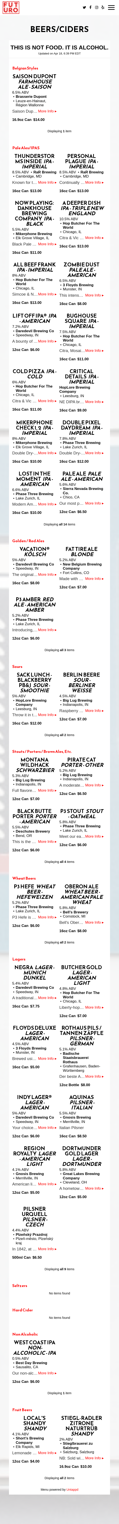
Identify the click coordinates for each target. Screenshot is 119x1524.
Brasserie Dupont (31, 97)
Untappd (72, 1489)
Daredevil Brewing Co (35, 331)
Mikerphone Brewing (34, 234)
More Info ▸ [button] (47, 111)
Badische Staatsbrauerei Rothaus (76, 1058)
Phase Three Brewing (82, 443)
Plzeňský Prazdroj (32, 1235)
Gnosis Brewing (77, 1117)
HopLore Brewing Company (74, 389)
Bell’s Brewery (75, 912)
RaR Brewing (44, 172)
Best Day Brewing (31, 1363)
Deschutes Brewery (33, 831)
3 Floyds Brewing (78, 285)
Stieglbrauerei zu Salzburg (78, 1445)
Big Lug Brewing (77, 700)
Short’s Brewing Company (30, 1440)
